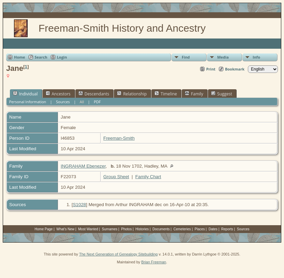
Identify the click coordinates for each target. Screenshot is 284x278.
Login (62, 57)
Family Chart (148, 176)
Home (19, 57)
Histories (142, 229)
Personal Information (27, 101)
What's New (65, 229)
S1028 (79, 204)
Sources (63, 101)
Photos (126, 229)
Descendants (93, 94)
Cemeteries (182, 229)
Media (223, 57)
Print (210, 69)
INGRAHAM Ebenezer (83, 166)
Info (256, 57)
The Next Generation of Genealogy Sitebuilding (118, 254)
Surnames (110, 229)
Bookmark (234, 69)
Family (194, 94)
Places (200, 229)
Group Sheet (116, 176)
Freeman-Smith (119, 138)
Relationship (132, 94)
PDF (97, 101)
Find (186, 57)
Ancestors (58, 94)
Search (41, 57)
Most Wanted (88, 229)
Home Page (44, 229)
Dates (213, 229)
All (82, 101)
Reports (227, 229)
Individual (25, 94)
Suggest (221, 94)
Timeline (165, 94)
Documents (161, 229)
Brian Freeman (153, 262)
